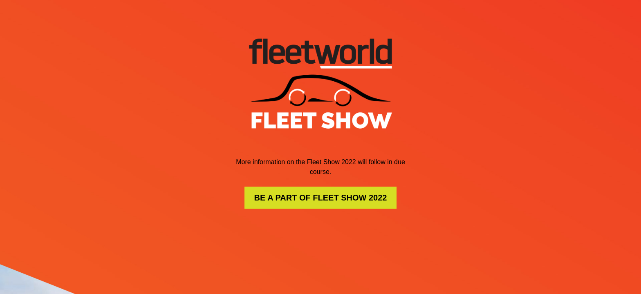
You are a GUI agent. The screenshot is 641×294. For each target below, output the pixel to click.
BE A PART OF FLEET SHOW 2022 (320, 197)
